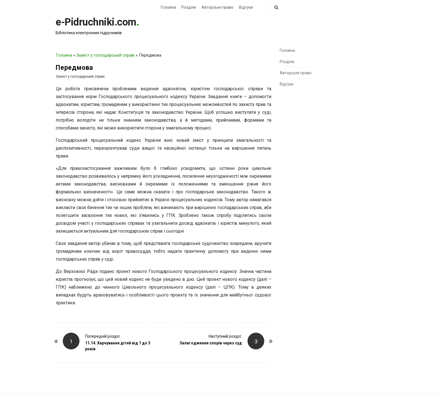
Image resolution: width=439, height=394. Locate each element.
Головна (168, 7)
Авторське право (217, 7)
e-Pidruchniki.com (96, 22)
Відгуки (246, 7)
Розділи (188, 7)
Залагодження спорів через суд (210, 343)
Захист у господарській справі (105, 55)
